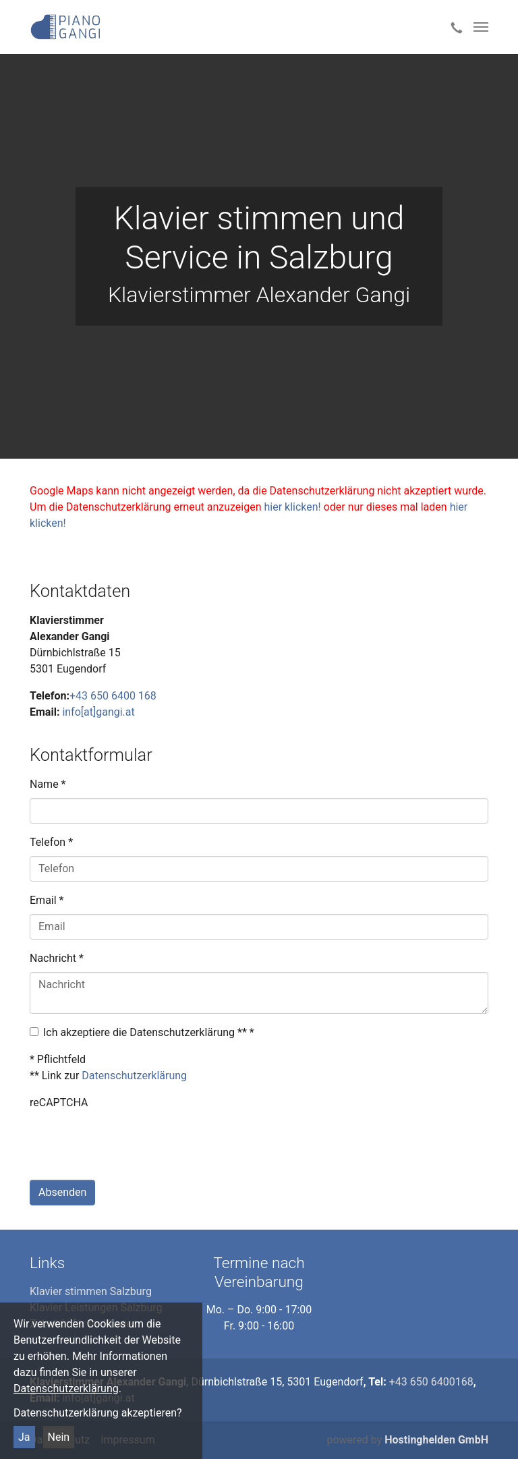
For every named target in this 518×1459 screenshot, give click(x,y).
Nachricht (57, 958)
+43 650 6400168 (431, 1381)
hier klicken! (292, 506)
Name (48, 784)
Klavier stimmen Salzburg (91, 1291)
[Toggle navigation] (480, 27)
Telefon (51, 842)
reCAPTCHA (59, 1102)
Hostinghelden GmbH (436, 1439)
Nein (59, 1437)
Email (46, 900)
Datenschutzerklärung (66, 1388)
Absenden (62, 1192)
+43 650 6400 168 (112, 695)
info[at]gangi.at (98, 712)
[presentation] (132, 1142)
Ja (24, 1437)
